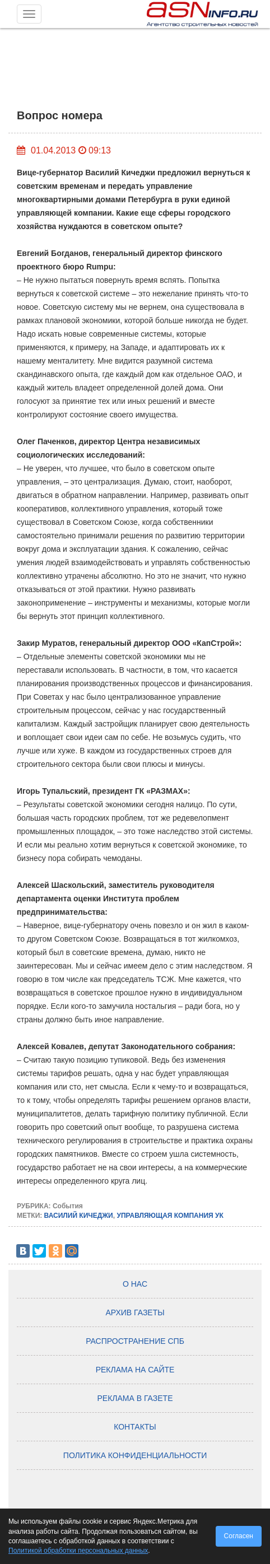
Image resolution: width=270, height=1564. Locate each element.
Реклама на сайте (135, 1369)
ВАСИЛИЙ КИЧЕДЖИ (78, 1215)
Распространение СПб (135, 1341)
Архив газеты (134, 1312)
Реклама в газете (135, 1398)
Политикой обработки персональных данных (78, 1550)
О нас (135, 1283)
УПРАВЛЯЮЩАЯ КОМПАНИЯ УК (170, 1215)
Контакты (135, 1426)
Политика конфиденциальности (135, 1455)
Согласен (238, 1536)
